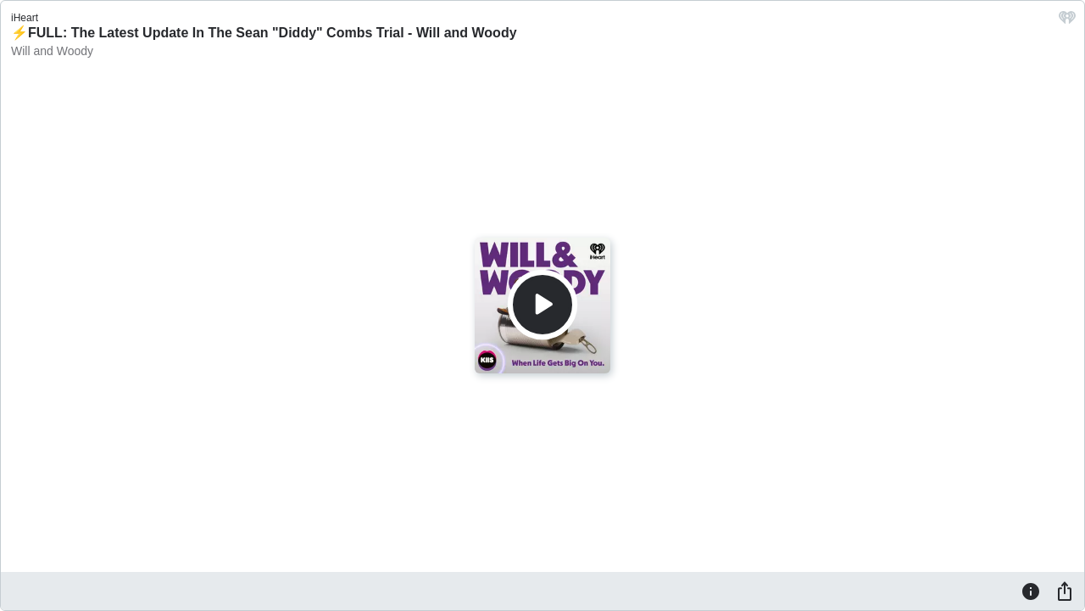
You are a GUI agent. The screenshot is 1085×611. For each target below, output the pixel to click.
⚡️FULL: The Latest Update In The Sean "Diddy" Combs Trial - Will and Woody (264, 32)
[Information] (1031, 591)
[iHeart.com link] (1067, 21)
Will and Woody (52, 51)
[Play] (542, 304)
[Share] (1065, 591)
